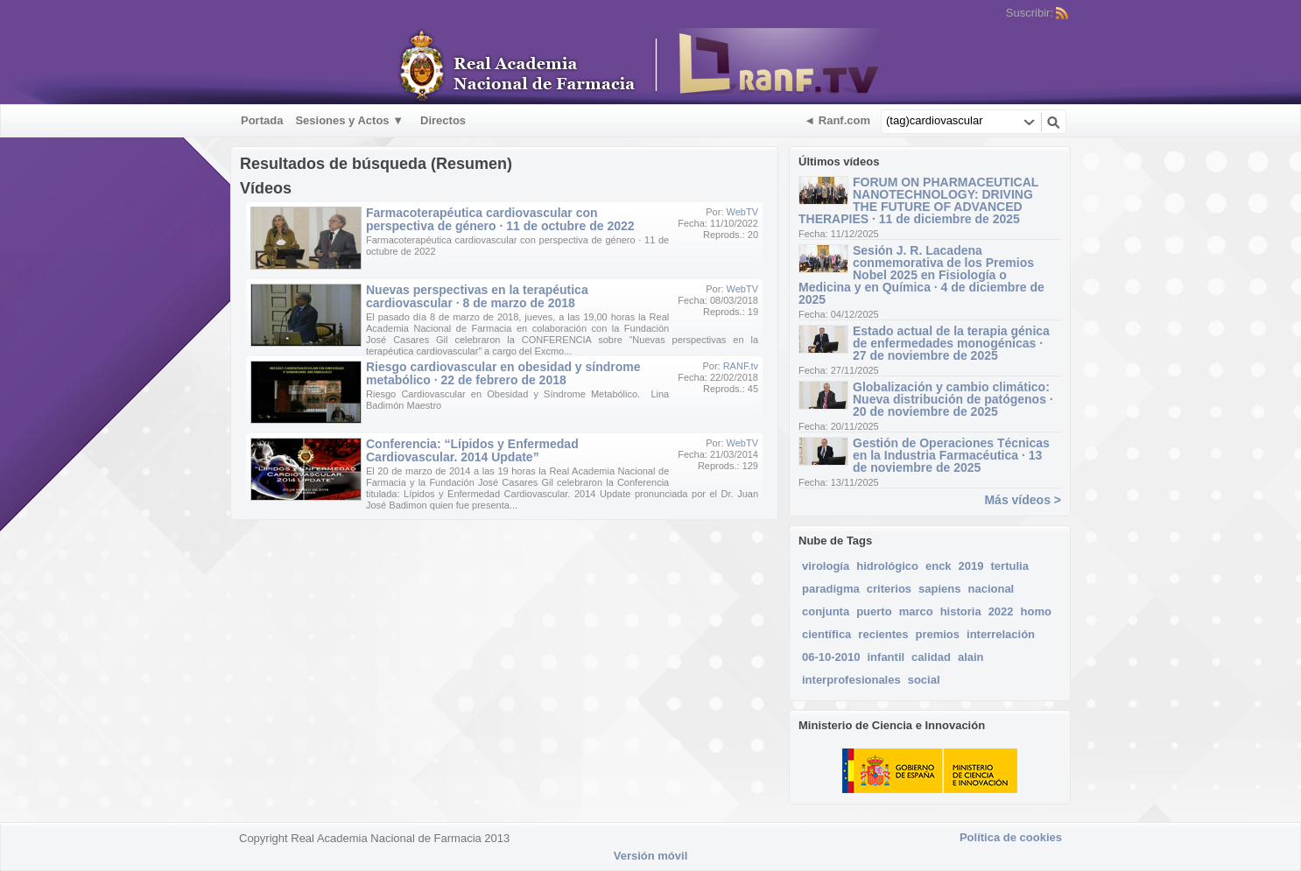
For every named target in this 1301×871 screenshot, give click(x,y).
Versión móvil (651, 855)
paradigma (831, 588)
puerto (873, 611)
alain (971, 657)
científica (826, 634)
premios (937, 634)
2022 (1001, 611)
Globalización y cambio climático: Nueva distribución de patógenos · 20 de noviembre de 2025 (953, 399)
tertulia (1010, 565)
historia (960, 611)
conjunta (825, 611)
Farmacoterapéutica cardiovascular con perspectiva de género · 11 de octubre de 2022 (500, 219)
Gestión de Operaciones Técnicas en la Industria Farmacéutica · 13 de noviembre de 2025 (951, 455)
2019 (971, 565)
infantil (886, 657)
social (924, 679)
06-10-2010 (831, 657)
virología (825, 565)
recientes (883, 634)
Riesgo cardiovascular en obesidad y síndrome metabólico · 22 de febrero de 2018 (503, 373)
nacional (990, 588)
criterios (889, 588)
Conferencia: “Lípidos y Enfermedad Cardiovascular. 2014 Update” (472, 450)
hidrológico (887, 565)
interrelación (1001, 634)
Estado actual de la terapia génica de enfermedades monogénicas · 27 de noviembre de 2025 (951, 343)
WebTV (742, 212)
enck (938, 565)
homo (1036, 611)
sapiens (939, 588)
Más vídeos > (1022, 500)
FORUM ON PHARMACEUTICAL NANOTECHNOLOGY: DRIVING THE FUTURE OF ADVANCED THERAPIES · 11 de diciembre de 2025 (918, 200)
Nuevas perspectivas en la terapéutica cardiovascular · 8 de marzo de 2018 (477, 296)
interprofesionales (851, 679)
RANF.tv (740, 366)
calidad (931, 657)
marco (916, 611)
